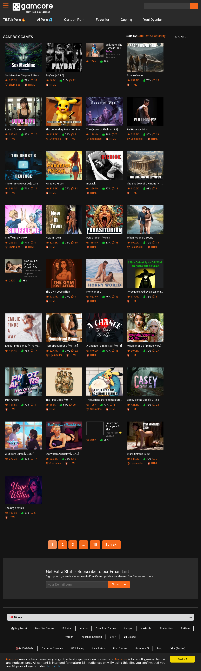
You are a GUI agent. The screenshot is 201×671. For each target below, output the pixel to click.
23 (156, 404)
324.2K (52, 242)
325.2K (11, 80)
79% (147, 350)
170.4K (52, 296)
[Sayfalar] (5, 5)
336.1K (11, 188)
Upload (130, 637)
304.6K (133, 350)
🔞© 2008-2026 (25, 648)
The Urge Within (14, 507)
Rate (148, 36)
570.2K (92, 350)
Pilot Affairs (12, 399)
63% (147, 188)
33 (74, 188)
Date (141, 36)
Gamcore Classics (52, 648)
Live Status (98, 648)
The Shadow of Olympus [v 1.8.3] (145, 183)
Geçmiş (127, 20)
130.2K (133, 188)
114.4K (133, 296)
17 (34, 350)
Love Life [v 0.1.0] (15, 129)
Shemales (12, 84)
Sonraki (111, 545)
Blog (159, 648)
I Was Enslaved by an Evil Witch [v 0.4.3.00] (145, 291)
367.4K (11, 134)
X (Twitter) (177, 648)
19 (156, 134)
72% (147, 242)
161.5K (11, 404)
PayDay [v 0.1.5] (55, 75)
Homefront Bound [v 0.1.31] (62, 345)
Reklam (185, 628)
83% (106, 242)
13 (115, 188)
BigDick (91, 183)
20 (72, 404)
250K (91, 61)
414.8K (92, 242)
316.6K (52, 188)
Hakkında (146, 628)
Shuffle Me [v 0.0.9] (16, 237)
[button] (100, 617)
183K (50, 404)
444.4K (11, 350)
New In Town (53, 237)
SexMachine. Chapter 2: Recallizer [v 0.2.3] (23, 75)
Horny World (93, 291)
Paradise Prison (55, 183)
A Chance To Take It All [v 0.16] (104, 345)
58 (115, 242)
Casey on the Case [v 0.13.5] (143, 399)
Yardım (69, 637)
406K (50, 80)
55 (115, 350)
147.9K (133, 458)
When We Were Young (140, 237)
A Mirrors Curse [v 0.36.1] (19, 453)
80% (147, 134)
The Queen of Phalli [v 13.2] (102, 129)
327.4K (52, 350)
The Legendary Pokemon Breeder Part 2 (64, 129)
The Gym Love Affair (58, 291)
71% (64, 80)
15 (156, 80)
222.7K (133, 134)
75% (66, 242)
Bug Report (19, 628)
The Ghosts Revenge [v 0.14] (21, 183)
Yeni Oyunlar (153, 20)
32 (34, 80)
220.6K (52, 458)
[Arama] (167, 6)
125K (91, 404)
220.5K (92, 188)
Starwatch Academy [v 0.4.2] (62, 453)
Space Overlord (136, 75)
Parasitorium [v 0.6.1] (98, 237)
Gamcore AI (142, 648)
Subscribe (119, 584)
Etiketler (67, 628)
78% (25, 80)
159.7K (133, 80)
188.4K (92, 134)
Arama (84, 628)
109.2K (133, 242)
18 (95, 545)
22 (72, 80)
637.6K (92, 296)
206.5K (11, 242)
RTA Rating (77, 648)
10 (34, 134)
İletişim (128, 628)
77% (66, 188)
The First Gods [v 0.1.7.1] (60, 399)
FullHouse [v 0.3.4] (137, 129)
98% (104, 61)
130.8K (11, 513)
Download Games (106, 628)
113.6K (52, 134)
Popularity (159, 36)
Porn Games (120, 648)
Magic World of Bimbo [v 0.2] (144, 345)
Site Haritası (166, 628)
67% (25, 134)
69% (64, 404)
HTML (30, 84)
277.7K (11, 458)
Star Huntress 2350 (138, 453)
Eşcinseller (135, 138)
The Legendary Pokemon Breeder (104, 399)
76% (147, 80)
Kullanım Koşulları (92, 637)
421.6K (133, 404)
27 (156, 350)
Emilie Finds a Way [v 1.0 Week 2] (23, 345)
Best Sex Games (44, 628)
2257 (113, 637)
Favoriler (103, 20)
